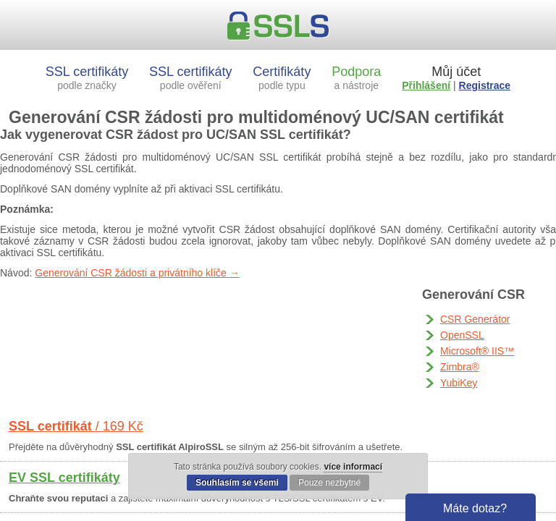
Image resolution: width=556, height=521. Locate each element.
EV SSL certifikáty (64, 477)
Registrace (485, 85)
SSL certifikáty (87, 77)
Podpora (356, 77)
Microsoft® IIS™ (477, 351)
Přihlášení (426, 85)
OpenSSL (462, 335)
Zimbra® (459, 367)
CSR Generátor (475, 319)
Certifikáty (282, 77)
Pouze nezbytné (329, 483)
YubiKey (458, 383)
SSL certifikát (76, 426)
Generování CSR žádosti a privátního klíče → (137, 273)
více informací (353, 467)
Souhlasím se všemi (237, 483)
